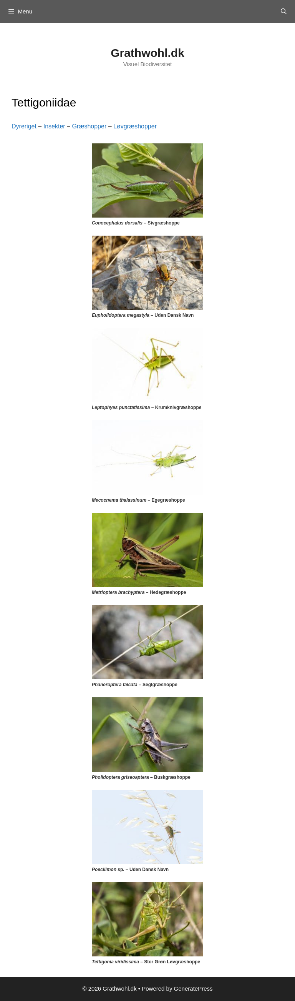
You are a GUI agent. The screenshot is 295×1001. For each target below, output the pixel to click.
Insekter (54, 126)
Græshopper (89, 126)
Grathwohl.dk (147, 53)
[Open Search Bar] (283, 11)
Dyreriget (24, 126)
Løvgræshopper (135, 126)
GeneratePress (193, 988)
